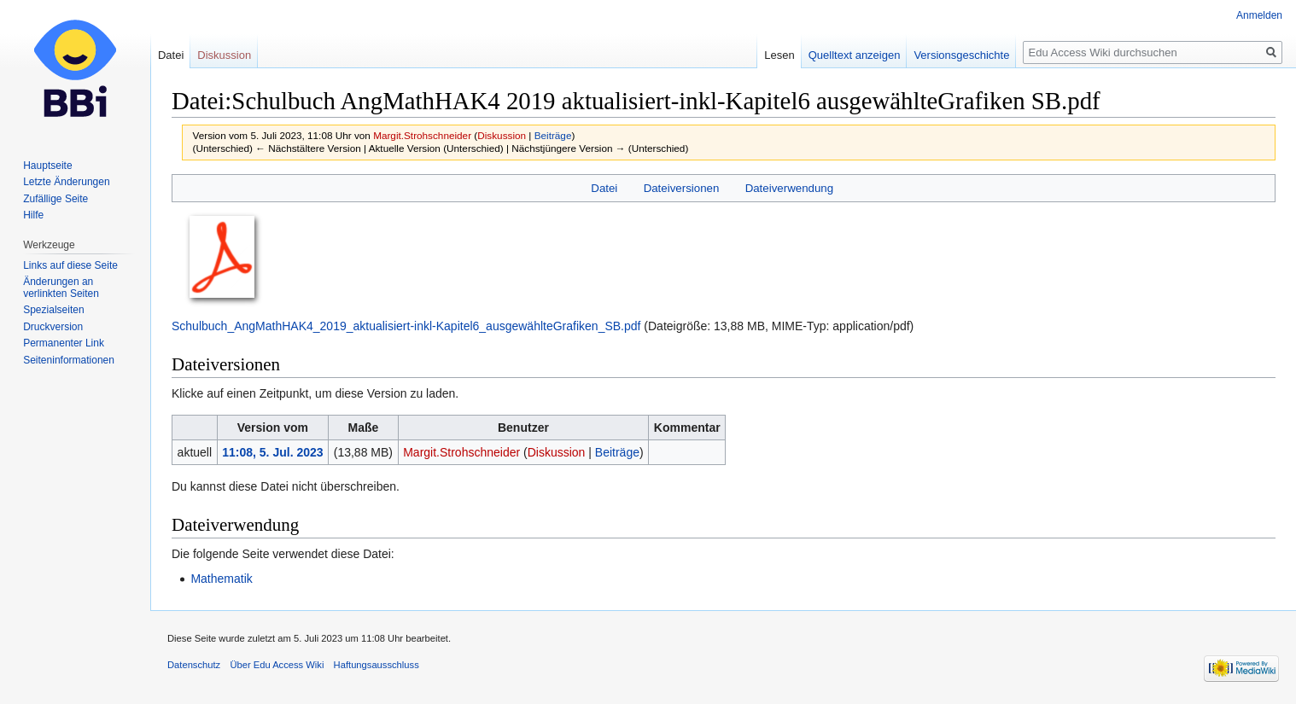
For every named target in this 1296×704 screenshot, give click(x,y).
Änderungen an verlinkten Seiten (61, 288)
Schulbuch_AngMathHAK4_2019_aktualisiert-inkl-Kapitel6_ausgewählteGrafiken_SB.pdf (406, 326)
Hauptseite (47, 166)
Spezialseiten (53, 310)
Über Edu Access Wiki (277, 665)
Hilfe (33, 215)
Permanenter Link (63, 343)
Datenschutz (193, 665)
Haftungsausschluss (376, 665)
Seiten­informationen (68, 360)
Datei (604, 188)
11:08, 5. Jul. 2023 (272, 452)
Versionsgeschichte (961, 55)
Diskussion (501, 135)
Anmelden (1259, 15)
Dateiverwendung (789, 188)
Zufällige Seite (55, 199)
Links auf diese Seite (70, 265)
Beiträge (553, 135)
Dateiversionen (682, 188)
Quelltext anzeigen (855, 55)
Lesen (779, 55)
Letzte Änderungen (66, 182)
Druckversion (53, 327)
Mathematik (221, 578)
